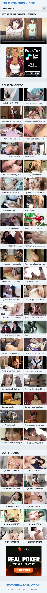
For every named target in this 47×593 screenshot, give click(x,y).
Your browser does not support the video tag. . (23, 31)
